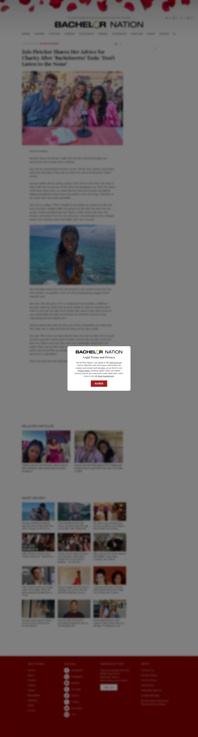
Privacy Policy (84, 370)
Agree (99, 383)
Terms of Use (116, 362)
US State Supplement (104, 376)
